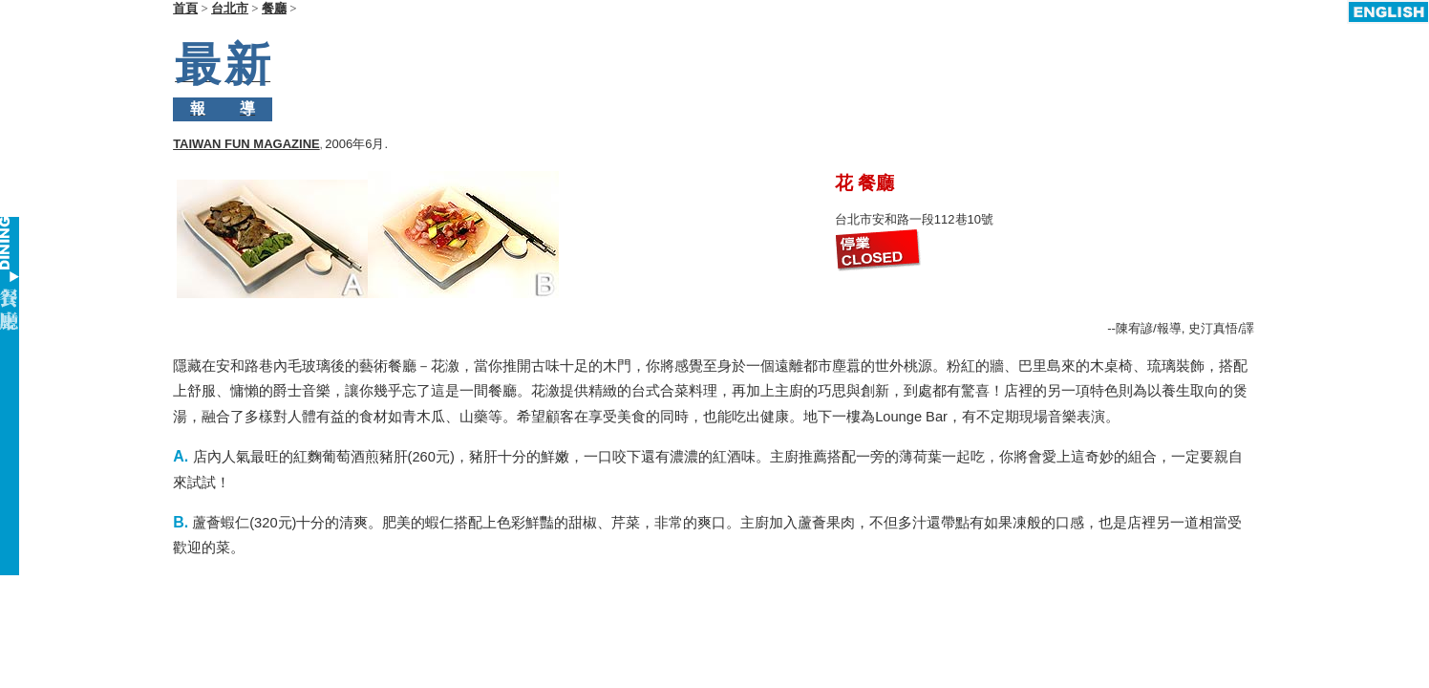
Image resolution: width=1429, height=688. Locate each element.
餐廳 (274, 8)
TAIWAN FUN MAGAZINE (246, 91)
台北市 (229, 8)
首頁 (185, 8)
